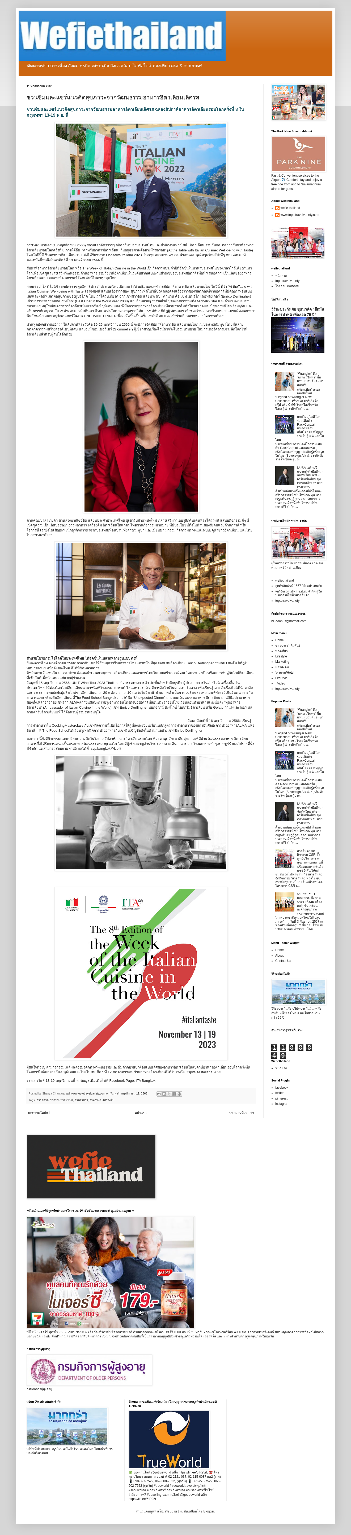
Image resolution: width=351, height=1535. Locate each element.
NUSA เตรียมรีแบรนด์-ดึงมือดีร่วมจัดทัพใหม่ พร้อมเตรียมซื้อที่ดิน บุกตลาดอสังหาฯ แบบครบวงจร (310, 477)
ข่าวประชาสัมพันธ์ (61, 1100)
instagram (282, 1104)
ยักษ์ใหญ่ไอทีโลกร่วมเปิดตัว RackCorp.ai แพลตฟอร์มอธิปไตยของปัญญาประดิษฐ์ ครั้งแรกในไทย (299, 428)
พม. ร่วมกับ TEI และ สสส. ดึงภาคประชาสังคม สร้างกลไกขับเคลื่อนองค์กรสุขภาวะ (309, 902)
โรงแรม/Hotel (284, 672)
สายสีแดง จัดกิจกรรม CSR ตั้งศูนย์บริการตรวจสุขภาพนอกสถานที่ (310, 856)
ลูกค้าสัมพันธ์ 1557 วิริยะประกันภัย (298, 586)
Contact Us (283, 961)
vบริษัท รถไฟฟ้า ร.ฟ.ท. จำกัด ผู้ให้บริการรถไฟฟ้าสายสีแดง (298, 593)
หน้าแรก (140, 1113)
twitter (279, 1093)
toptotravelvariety (287, 281)
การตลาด (42, 1100)
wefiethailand (284, 580)
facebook (281, 1087)
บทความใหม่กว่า (40, 1113)
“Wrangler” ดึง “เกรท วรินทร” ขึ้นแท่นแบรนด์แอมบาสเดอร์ (310, 379)
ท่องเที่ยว (281, 651)
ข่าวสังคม (282, 667)
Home (279, 640)
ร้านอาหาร (81, 1100)
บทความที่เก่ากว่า (241, 1113)
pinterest (281, 1098)
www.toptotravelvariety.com (300, 215)
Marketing (282, 662)
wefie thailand (290, 208)
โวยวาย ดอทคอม (287, 286)
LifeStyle (281, 678)
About (279, 955)
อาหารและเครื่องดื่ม (102, 1100)
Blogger (208, 1511)
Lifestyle (281, 656)
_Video (280, 683)
